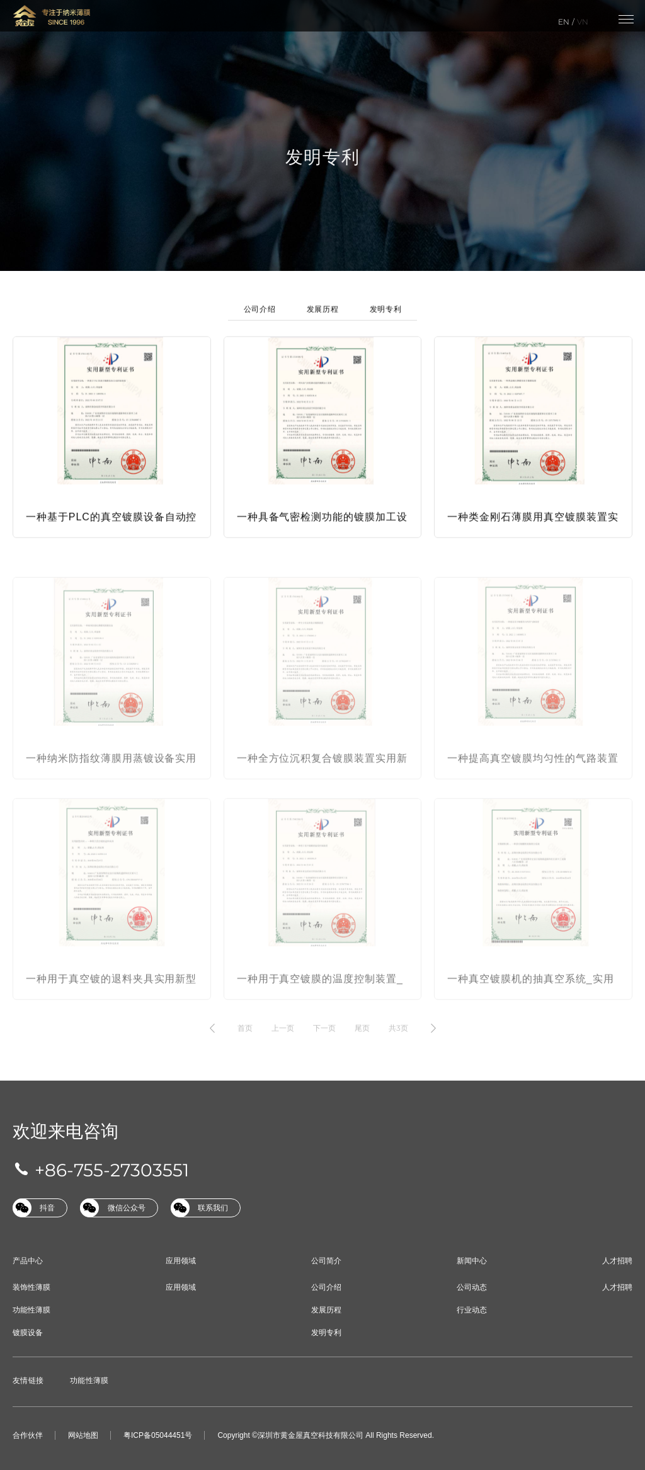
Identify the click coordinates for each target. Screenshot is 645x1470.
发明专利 (385, 316)
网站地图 (83, 1435)
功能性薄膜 (31, 1310)
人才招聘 (617, 1260)
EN (563, 21)
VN (582, 21)
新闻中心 (472, 1260)
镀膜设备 (28, 1332)
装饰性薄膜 (31, 1287)
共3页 (398, 1040)
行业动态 (472, 1310)
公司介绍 (259, 316)
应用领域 (181, 1260)
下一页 (324, 1040)
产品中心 (28, 1260)
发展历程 (322, 316)
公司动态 (472, 1287)
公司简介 (326, 1260)
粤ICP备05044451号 (157, 1435)
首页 (245, 1040)
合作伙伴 (28, 1435)
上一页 (282, 1040)
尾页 (362, 1040)
